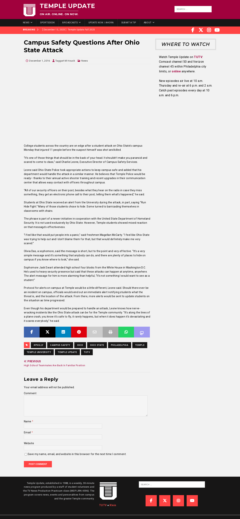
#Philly (38, 345)
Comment (30, 393)
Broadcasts (70, 22)
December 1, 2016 (39, 60)
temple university (39, 352)
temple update (67, 352)
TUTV (87, 352)
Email (28, 432)
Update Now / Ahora (101, 22)
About (148, 22)
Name (28, 421)
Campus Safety (60, 345)
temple (140, 345)
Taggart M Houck (65, 60)
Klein (113, 505)
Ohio (80, 345)
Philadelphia (119, 345)
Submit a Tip (128, 22)
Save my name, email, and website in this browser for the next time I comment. (77, 454)
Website (29, 443)
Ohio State (97, 345)
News (26, 22)
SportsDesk (47, 22)
